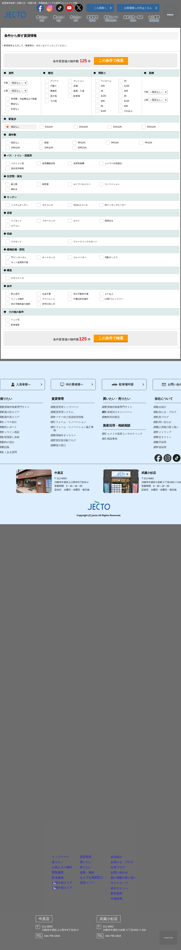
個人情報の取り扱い (151, 852)
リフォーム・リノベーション (69, 422)
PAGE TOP (168, 938)
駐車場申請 (122, 384)
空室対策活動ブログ (64, 440)
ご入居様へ (100, 7)
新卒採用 (138, 883)
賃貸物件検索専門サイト (15, 407)
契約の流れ (8, 442)
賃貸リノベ (111, 19)
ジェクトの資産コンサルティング (123, 433)
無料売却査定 (112, 417)
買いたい (58, 19)
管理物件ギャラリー (64, 435)
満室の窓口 (59, 445)
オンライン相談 (10, 432)
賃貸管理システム (63, 412)
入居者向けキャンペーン (118, 412)
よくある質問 (9, 452)
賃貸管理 (92, 19)
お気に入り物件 (41, 831)
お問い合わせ (143, 842)
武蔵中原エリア (41, 866)
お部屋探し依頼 (10, 437)
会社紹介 (138, 810)
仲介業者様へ (71, 384)
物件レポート (9, 427)
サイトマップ (144, 862)
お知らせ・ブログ (148, 821)
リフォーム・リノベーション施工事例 (73, 429)
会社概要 (154, 19)
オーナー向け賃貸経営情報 (68, 417)
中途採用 (138, 894)
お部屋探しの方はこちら (138, 7)
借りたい (41, 19)
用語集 (5, 447)
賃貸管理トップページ (65, 407)
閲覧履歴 (34, 842)
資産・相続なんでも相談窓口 (94, 844)
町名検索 (34, 852)
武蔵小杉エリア (41, 859)
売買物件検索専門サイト (118, 407)
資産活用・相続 (133, 19)
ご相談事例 (111, 438)
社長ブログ (141, 831)
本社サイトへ (143, 873)
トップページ (39, 810)
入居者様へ (21, 384)
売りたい (75, 19)
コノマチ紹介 (9, 422)
